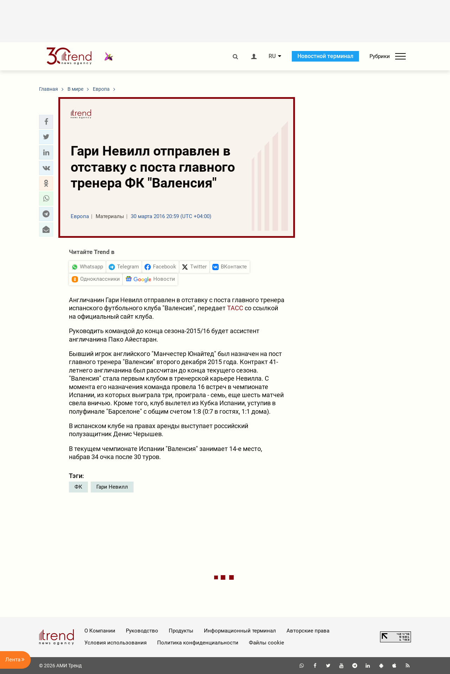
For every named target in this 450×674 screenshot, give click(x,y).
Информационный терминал (240, 631)
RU (272, 56)
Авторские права (308, 631)
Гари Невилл (112, 487)
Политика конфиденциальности (197, 643)
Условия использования (115, 643)
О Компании (99, 631)
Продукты (181, 631)
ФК (78, 487)
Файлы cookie (266, 643)
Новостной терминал (325, 56)
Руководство (142, 631)
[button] (46, 121)
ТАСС (235, 308)
